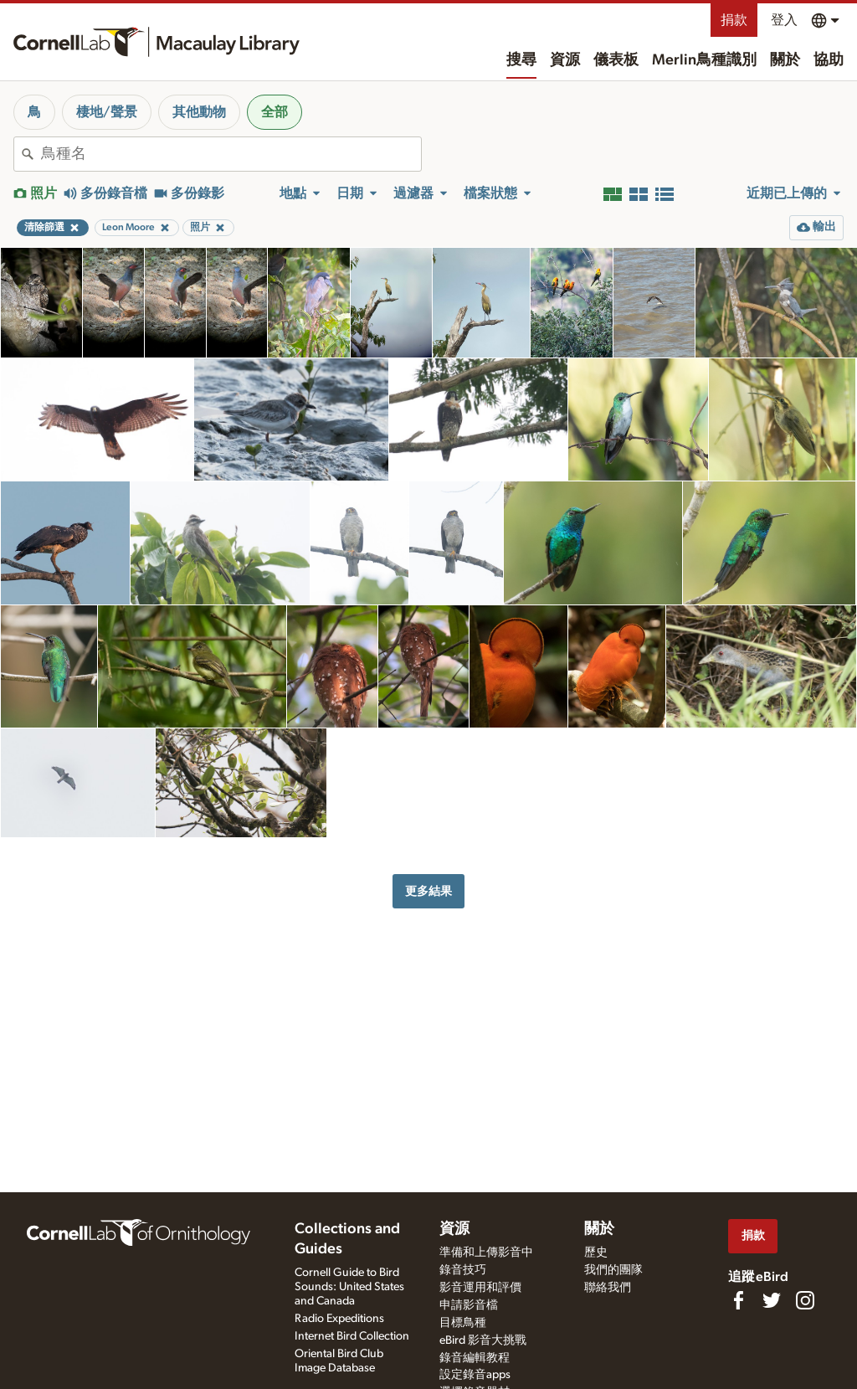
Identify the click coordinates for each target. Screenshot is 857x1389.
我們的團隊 (613, 1270)
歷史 (596, 1252)
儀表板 (616, 60)
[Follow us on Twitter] (772, 1300)
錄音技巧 (462, 1270)
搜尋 (521, 60)
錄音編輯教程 (474, 1358)
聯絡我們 (607, 1288)
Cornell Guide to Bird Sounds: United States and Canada (349, 1287)
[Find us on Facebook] (738, 1300)
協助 (828, 60)
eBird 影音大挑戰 (482, 1340)
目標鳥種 (462, 1323)
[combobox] (231, 154)
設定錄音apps (475, 1375)
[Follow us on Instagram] (805, 1300)
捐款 (734, 20)
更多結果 (428, 891)
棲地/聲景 (106, 112)
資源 (565, 60)
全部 (274, 112)
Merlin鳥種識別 (704, 60)
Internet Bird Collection (352, 1336)
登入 (784, 20)
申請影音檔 (468, 1305)
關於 (785, 60)
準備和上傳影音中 (486, 1252)
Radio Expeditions (339, 1319)
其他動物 (199, 112)
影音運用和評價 (480, 1288)
